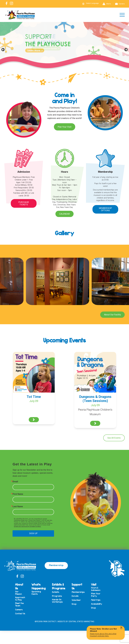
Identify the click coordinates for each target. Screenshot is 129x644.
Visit (93, 584)
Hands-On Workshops (57, 600)
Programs (57, 596)
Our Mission (18, 592)
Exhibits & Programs (58, 586)
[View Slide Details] (64, 50)
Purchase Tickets (23, 203)
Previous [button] (3, 50)
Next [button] (126, 50)
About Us (19, 586)
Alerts (107, 4)
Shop (74, 604)
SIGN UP (33, 533)
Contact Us (20, 613)
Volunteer (76, 600)
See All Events (114, 438)
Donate (75, 596)
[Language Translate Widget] (94, 3)
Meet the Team (19, 604)
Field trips (95, 600)
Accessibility (96, 604)
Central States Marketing (81, 621)
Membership (56, 565)
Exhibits (55, 592)
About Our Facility (112, 314)
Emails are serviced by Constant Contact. (27, 526)
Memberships (78, 592)
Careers (120, 4)
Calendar (64, 214)
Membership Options (105, 209)
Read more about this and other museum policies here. (103, 635)
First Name (18, 494)
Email (15, 482)
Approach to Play (20, 598)
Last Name (18, 507)
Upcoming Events (36, 592)
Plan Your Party (95, 594)
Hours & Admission (95, 589)
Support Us (77, 586)
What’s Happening (39, 586)
